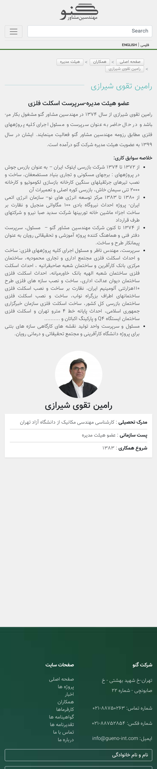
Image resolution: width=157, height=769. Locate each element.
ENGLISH (129, 45)
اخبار (69, 695)
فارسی (145, 45)
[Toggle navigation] (13, 31)
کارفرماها (65, 710)
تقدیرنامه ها (62, 725)
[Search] (89, 31)
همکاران (65, 702)
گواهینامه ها (61, 717)
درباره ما (66, 740)
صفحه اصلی (130, 62)
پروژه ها (66, 687)
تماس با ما (63, 732)
